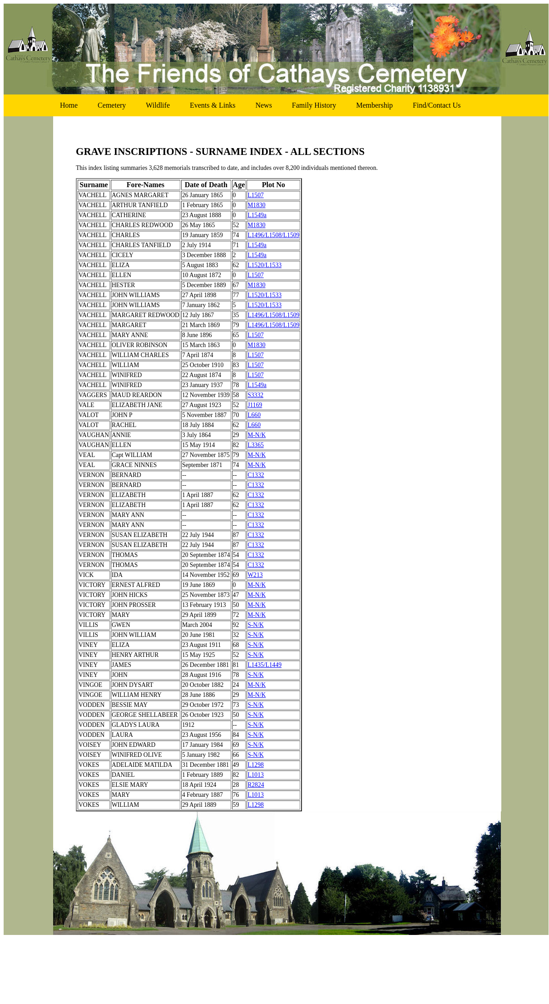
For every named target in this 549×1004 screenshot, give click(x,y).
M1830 (256, 205)
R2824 (255, 784)
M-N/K (256, 435)
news (263, 105)
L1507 (255, 195)
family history (314, 105)
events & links (212, 105)
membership (374, 105)
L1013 (255, 774)
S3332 (255, 395)
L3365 (255, 445)
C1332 (255, 475)
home (69, 105)
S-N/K (255, 624)
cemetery (112, 105)
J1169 (254, 405)
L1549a (257, 215)
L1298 (255, 764)
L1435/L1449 (264, 664)
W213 (254, 575)
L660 (254, 415)
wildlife (158, 105)
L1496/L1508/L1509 (273, 235)
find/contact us (436, 105)
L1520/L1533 (264, 265)
